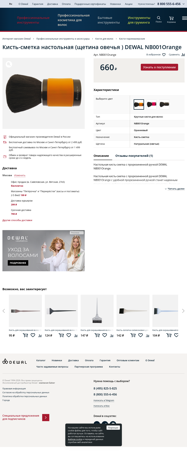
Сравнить (174, 54)
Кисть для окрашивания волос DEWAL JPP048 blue (168, 330)
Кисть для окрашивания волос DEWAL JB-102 (25, 330)
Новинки (115, 4)
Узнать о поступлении (159, 67)
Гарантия (37, 4)
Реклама (75, 232)
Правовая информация (14, 388)
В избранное (153, 54)
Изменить (19, 175)
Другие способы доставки (17, 220)
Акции (129, 4)
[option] (43, 93)
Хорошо (113, 427)
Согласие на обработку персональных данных (25, 392)
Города (6, 400)
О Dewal (23, 4)
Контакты (114, 366)
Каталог (40, 360)
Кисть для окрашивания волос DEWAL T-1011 (97, 330)
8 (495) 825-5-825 (105, 388)
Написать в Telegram (104, 400)
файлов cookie (75, 439)
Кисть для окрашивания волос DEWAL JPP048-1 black (61, 330)
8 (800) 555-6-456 (105, 394)
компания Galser (47, 382)
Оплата (66, 4)
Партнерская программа (89, 366)
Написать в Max (102, 405)
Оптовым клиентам (128, 360)
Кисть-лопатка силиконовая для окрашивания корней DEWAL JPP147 (133, 330)
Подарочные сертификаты (90, 4)
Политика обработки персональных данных (24, 396)
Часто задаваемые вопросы (52, 366)
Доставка (52, 4)
